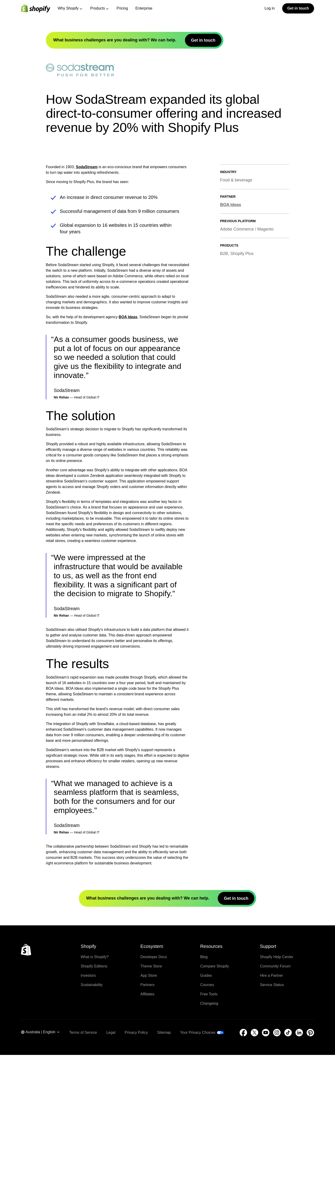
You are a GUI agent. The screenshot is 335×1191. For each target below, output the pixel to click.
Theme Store (151, 1102)
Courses (207, 1121)
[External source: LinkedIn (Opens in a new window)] (299, 1168)
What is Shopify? (95, 1093)
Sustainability (92, 1121)
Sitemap (164, 1169)
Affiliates (147, 1130)
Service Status (272, 1121)
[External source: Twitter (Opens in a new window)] (254, 1168)
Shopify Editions (94, 1102)
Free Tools (208, 1130)
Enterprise (143, 8)
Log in (270, 8)
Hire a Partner (271, 1112)
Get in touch (298, 8)
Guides (206, 1112)
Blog (204, 1093)
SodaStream (86, 303)
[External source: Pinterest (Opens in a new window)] (310, 1168)
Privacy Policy (136, 1169)
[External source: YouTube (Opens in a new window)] (265, 1168)
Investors (88, 1112)
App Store (149, 1112)
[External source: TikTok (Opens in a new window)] (288, 1168)
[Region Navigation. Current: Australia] (40, 1169)
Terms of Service (83, 1169)
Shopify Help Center (276, 1093)
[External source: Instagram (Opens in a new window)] (277, 1168)
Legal (110, 1169)
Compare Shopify (214, 1102)
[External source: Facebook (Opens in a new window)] (243, 1168)
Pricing (122, 8)
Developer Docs (154, 1093)
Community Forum (275, 1102)
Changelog (209, 1139)
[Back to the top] (26, 1086)
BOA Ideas (128, 453)
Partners (147, 1121)
